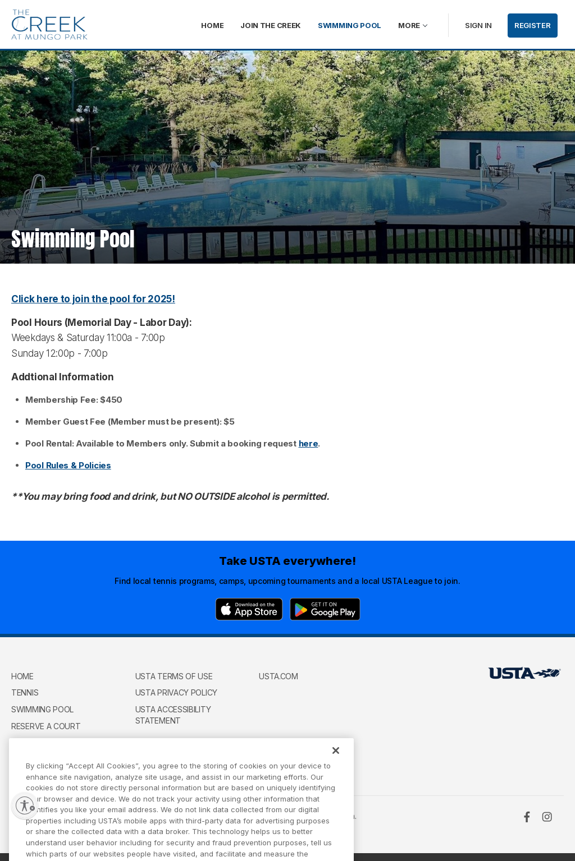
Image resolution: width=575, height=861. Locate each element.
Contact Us (36, 742)
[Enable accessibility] (24, 805)
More (409, 25)
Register (532, 25)
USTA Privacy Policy (176, 692)
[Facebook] (527, 817)
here (308, 443)
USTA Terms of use (174, 676)
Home (212, 25)
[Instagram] (547, 817)
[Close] (335, 763)
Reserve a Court (46, 726)
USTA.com (278, 676)
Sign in (478, 25)
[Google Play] (325, 609)
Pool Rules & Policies (68, 465)
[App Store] (249, 609)
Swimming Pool (349, 25)
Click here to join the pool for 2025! (93, 299)
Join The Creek (270, 25)
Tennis (24, 692)
